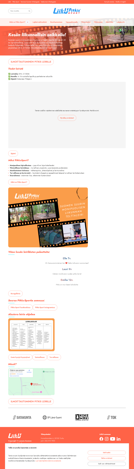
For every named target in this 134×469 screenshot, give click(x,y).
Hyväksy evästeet (67, 118)
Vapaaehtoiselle (72, 22)
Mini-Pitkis (109, 22)
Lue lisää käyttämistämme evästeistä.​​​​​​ (48, 461)
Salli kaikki (106, 453)
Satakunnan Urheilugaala (48, 2)
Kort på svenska (109, 2)
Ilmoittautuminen (56, 22)
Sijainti (13, 153)
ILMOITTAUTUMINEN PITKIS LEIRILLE (31, 61)
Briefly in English (121, 2)
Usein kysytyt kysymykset (20, 357)
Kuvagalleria (15, 293)
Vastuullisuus (40, 357)
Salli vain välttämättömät (106, 464)
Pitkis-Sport (16, 2)
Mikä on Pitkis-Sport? (17, 22)
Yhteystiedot (85, 22)
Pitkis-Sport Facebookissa (20, 307)
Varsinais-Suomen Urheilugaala (30, 2)
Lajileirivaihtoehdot (40, 22)
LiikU (9, 2)
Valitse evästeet (106, 458)
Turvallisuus (53, 357)
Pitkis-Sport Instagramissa (45, 307)
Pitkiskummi (98, 22)
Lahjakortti (121, 22)
